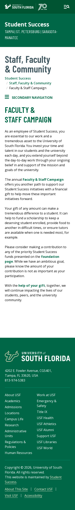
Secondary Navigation (29, 97)
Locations (12, 413)
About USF (13, 395)
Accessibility (33, 495)
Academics (12, 401)
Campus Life (14, 419)
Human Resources (18, 453)
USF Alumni (45, 430)
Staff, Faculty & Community (30, 83)
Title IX (42, 412)
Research (12, 425)
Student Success (27, 24)
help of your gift (31, 285)
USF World (44, 448)
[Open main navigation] (66, 6)
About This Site (16, 489)
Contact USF (43, 489)
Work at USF (46, 395)
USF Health (45, 418)
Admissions (13, 407)
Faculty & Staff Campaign (43, 179)
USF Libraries (47, 442)
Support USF (46, 436)
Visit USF (11, 495)
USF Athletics (46, 424)
